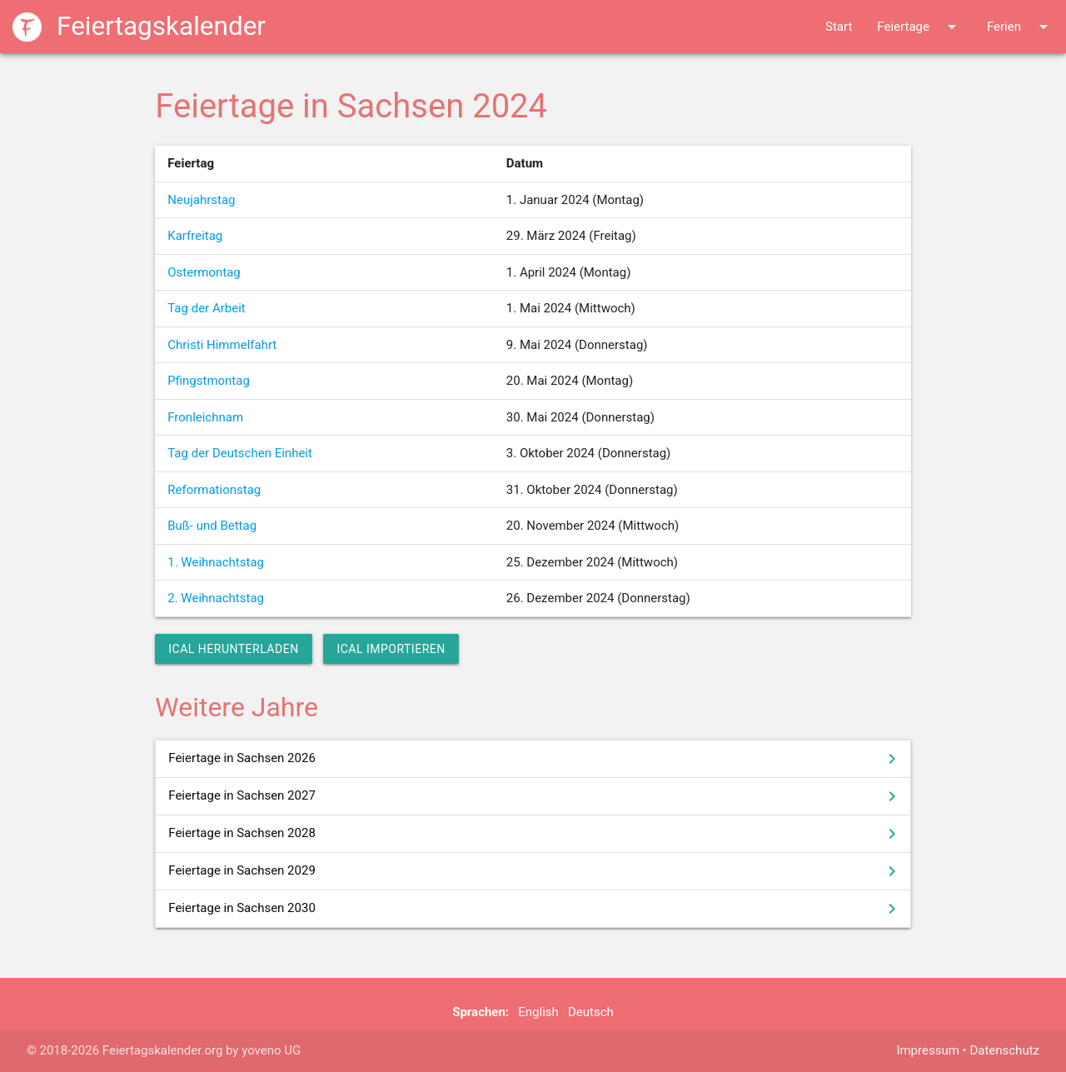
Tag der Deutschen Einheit (239, 453)
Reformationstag (214, 489)
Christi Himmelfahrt (221, 344)
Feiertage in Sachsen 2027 (535, 796)
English (538, 1012)
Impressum (927, 1050)
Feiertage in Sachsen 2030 (535, 909)
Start (838, 26)
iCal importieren (390, 649)
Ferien (1020, 26)
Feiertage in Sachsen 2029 (535, 871)
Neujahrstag (201, 199)
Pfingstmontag (208, 380)
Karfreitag (194, 235)
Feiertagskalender (139, 26)
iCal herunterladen (233, 649)
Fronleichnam (205, 417)
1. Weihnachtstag (215, 562)
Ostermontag (204, 272)
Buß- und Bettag (212, 525)
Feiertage (919, 26)
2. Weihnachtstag (215, 598)
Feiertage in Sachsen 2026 (535, 759)
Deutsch (591, 1012)
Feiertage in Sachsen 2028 (535, 834)
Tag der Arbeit (206, 308)
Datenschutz (1004, 1050)
